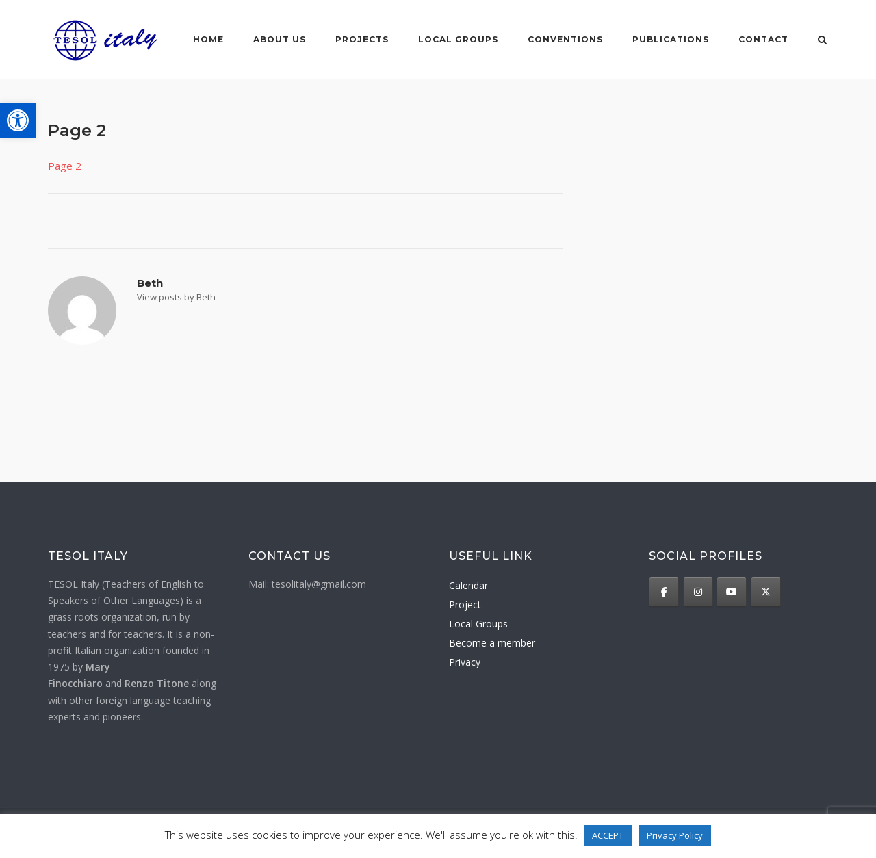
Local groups (458, 39)
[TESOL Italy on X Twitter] (766, 592)
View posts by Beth (176, 297)
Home (208, 39)
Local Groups (478, 623)
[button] (18, 120)
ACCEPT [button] (607, 835)
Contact (763, 39)
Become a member (492, 642)
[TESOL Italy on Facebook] (664, 592)
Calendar (468, 585)
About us (279, 39)
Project (465, 604)
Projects (362, 39)
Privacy (464, 661)
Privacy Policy (675, 835)
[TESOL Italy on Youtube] (732, 592)
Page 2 (64, 165)
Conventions (565, 39)
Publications (670, 39)
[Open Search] (822, 41)
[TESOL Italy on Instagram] (698, 592)
